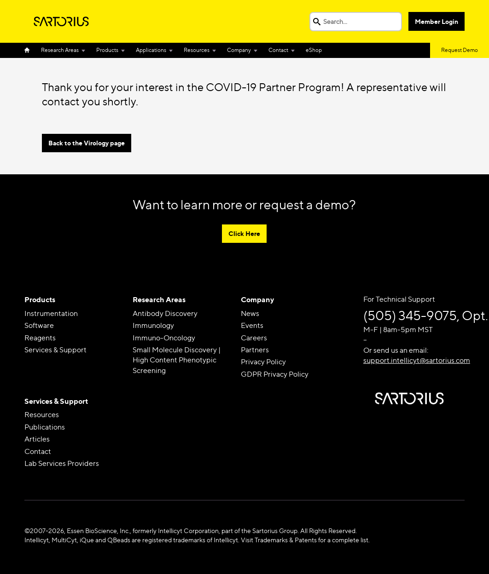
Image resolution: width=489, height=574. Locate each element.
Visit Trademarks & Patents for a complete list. (305, 540)
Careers (254, 337)
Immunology (153, 325)
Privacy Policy (263, 361)
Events (252, 325)
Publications (44, 427)
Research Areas (60, 49)
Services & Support (55, 349)
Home (29, 50)
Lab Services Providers (61, 463)
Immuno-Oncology (164, 337)
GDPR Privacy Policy (275, 374)
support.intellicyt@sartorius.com (416, 360)
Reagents (40, 337)
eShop (314, 49)
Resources (197, 49)
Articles (37, 439)
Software (39, 325)
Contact (278, 49)
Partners (255, 349)
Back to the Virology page (86, 143)
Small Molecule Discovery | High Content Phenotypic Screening (177, 360)
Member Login (436, 21)
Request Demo (459, 49)
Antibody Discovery (165, 313)
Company (239, 49)
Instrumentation (51, 313)
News (250, 313)
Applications (151, 49)
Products (107, 49)
